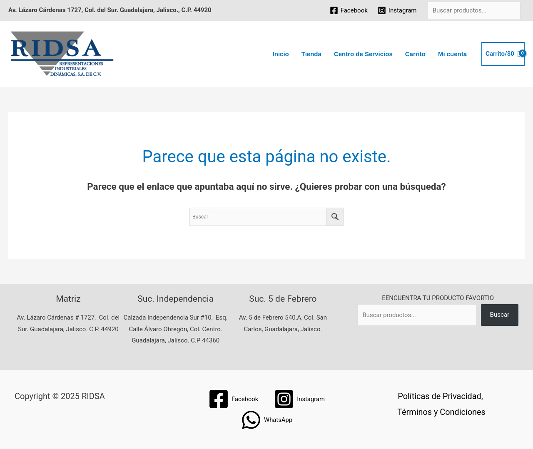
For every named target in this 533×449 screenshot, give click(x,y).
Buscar (499, 314)
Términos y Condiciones (441, 412)
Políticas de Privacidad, (440, 396)
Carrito (415, 53)
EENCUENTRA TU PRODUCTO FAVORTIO (438, 298)
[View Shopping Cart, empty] (503, 54)
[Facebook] (348, 10)
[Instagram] (397, 10)
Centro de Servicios (363, 53)
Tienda (311, 53)
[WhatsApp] (266, 419)
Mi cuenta (452, 53)
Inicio (281, 53)
